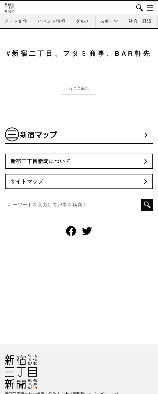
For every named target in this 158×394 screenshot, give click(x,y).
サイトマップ (27, 181)
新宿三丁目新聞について (41, 161)
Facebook (71, 231)
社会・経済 (140, 21)
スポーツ (109, 21)
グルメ (82, 21)
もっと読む (79, 87)
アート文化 (15, 21)
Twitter (87, 231)
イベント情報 (51, 21)
